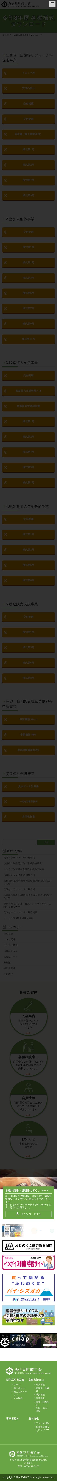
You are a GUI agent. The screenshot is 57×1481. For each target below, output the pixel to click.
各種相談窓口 (36, 1379)
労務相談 (40, 1398)
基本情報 (34, 1418)
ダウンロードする (31, 1214)
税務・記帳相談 (42, 1403)
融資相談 (40, 1394)
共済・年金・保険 (42, 1409)
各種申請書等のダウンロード (42, 1429)
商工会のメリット (20, 1393)
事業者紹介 (12, 1418)
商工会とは (19, 1388)
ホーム (17, 1384)
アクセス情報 (42, 1423)
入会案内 (18, 1398)
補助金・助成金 (42, 1389)
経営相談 (40, 1384)
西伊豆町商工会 (15, 1379)
